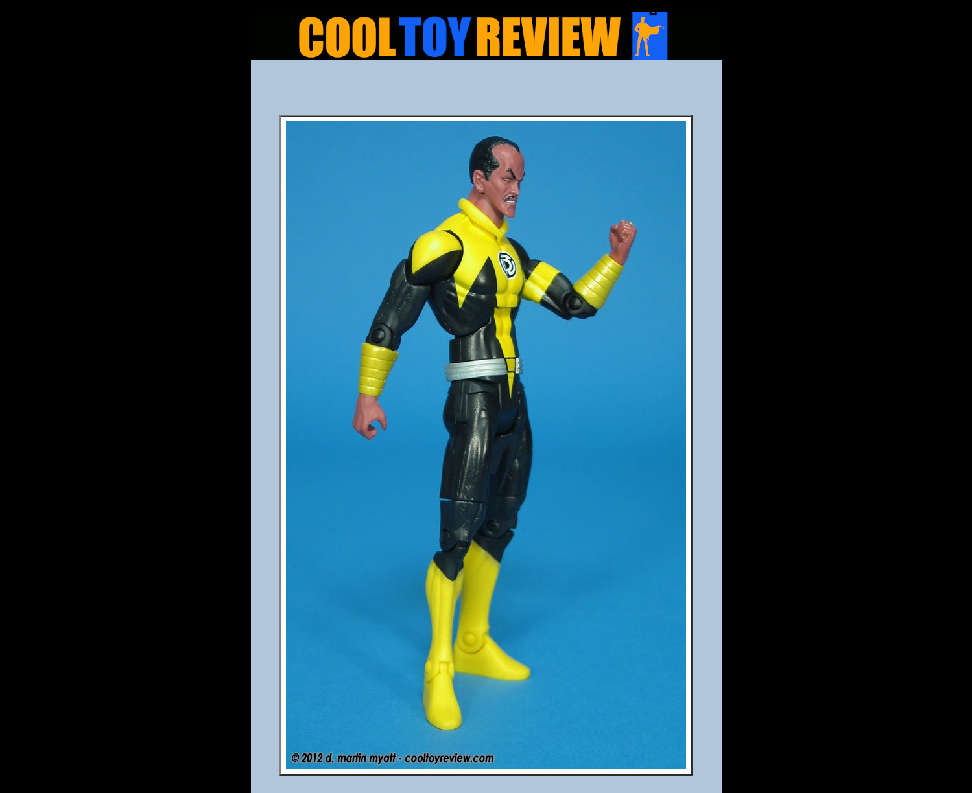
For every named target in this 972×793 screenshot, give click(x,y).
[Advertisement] (486, 91)
